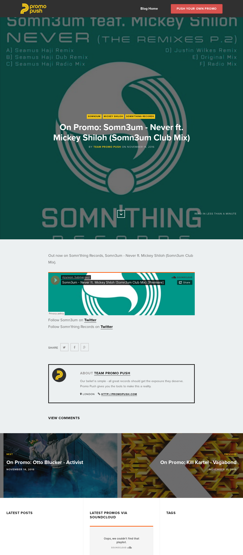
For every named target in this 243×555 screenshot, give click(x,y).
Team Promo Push (107, 146)
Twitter (90, 320)
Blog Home (149, 8)
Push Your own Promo (197, 9)
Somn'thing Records (140, 116)
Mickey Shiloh (113, 116)
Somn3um (94, 116)
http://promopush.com (119, 394)
